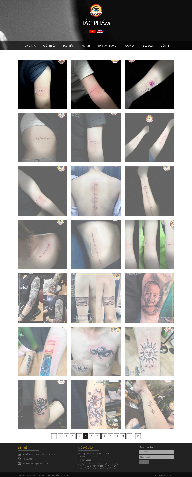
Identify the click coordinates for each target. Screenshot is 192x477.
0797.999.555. (30, 459)
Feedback (147, 45)
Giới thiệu (49, 45)
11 (123, 436)
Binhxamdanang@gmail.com (35, 463)
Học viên (129, 45)
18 (138, 436)
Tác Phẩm (68, 45)
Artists (86, 45)
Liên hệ (165, 45)
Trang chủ (29, 45)
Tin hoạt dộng (107, 45)
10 (116, 436)
